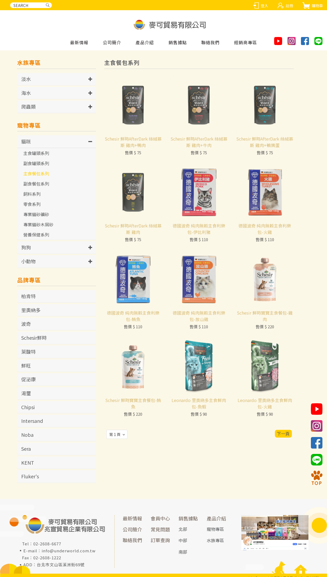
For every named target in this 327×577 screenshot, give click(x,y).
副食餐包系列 (36, 183)
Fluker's (30, 476)
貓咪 (26, 141)
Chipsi (28, 407)
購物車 (317, 5)
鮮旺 (26, 365)
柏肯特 (28, 296)
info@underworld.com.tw (69, 550)
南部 (183, 552)
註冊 (289, 5)
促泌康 (28, 379)
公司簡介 (132, 529)
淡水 (26, 78)
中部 (183, 540)
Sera (26, 448)
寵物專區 (215, 529)
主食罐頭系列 (36, 153)
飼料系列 (32, 194)
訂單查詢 (160, 540)
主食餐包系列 (36, 173)
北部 (183, 529)
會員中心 (160, 518)
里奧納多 (31, 309)
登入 (264, 5)
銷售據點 (188, 518)
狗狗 (26, 247)
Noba (27, 434)
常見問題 (160, 529)
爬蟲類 (28, 106)
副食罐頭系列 (36, 163)
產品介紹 (216, 518)
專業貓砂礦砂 (36, 214)
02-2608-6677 (47, 543)
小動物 (28, 261)
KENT (27, 462)
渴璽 (26, 393)
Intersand (32, 420)
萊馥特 (28, 351)
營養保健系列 (36, 234)
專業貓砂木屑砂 (38, 224)
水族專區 (215, 540)
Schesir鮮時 (34, 337)
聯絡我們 (132, 540)
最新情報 (132, 518)
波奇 (26, 323)
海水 (26, 92)
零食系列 (32, 204)
